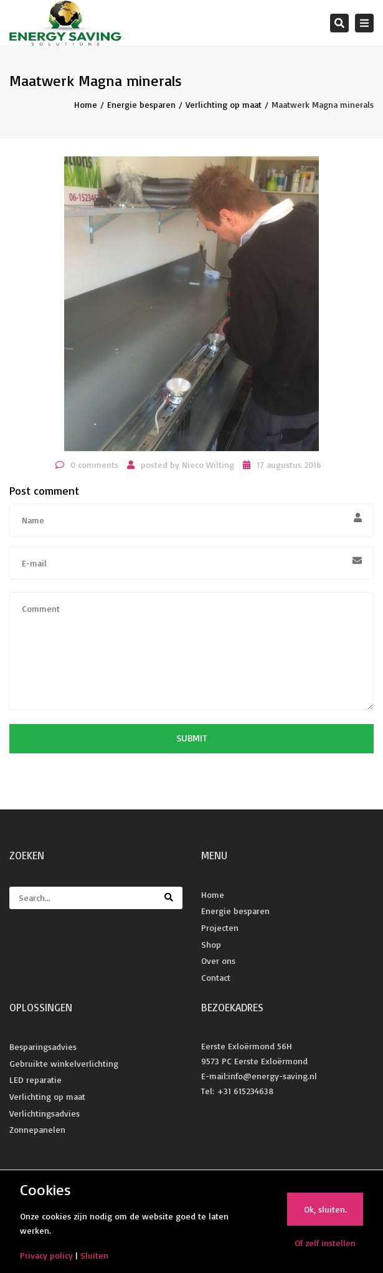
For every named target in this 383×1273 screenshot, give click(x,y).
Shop (211, 944)
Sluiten (94, 1255)
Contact (215, 977)
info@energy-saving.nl (272, 1075)
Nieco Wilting (208, 464)
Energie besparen (141, 104)
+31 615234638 (245, 1090)
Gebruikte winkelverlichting (63, 1063)
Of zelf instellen (325, 1242)
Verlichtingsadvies (44, 1113)
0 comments (94, 464)
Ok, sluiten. (325, 1209)
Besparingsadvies (43, 1046)
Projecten (220, 927)
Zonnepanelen (37, 1129)
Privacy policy (46, 1255)
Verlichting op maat (224, 104)
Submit (191, 738)
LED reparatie (35, 1079)
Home (85, 104)
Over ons (218, 960)
